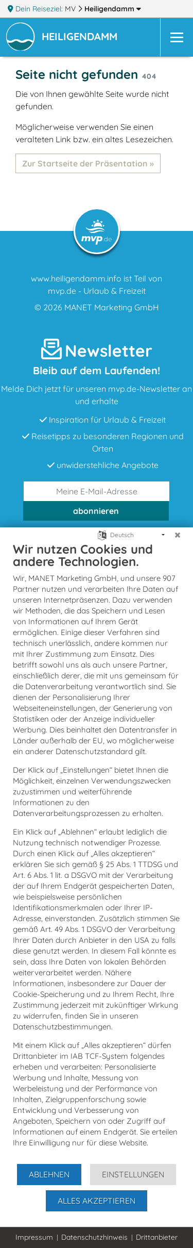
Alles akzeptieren (96, 1200)
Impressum (34, 1237)
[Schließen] (177, 535)
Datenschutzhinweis (94, 1237)
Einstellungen (133, 1174)
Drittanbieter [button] (157, 1237)
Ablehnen (49, 1174)
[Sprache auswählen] (102, 534)
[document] (96, 852)
